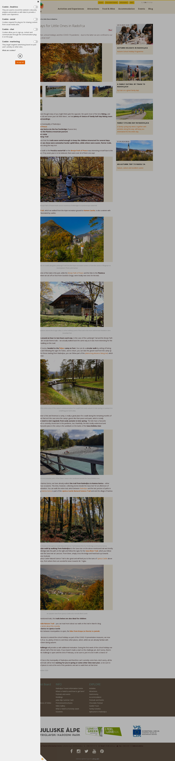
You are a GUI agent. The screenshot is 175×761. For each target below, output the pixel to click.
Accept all (20, 62)
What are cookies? (9, 50)
